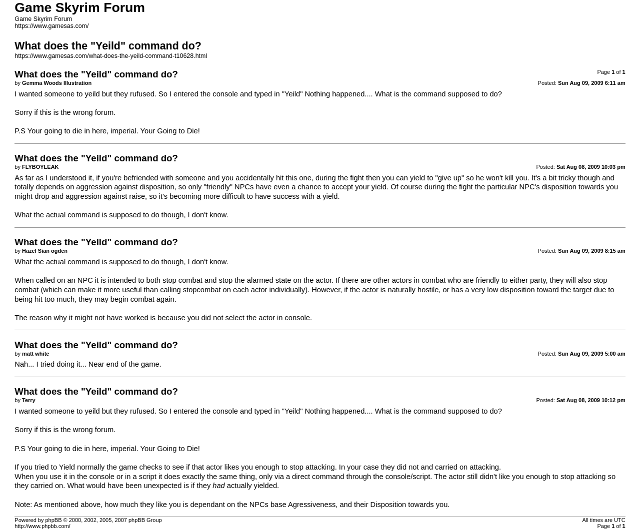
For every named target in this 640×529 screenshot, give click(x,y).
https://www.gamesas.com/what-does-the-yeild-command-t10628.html (110, 55)
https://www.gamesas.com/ (51, 25)
